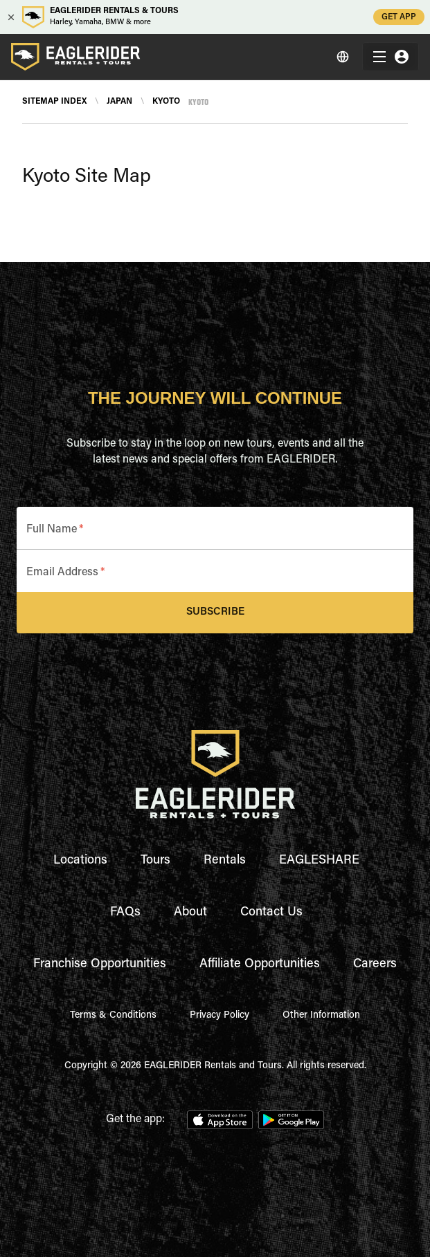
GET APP (398, 17)
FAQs (125, 912)
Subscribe (215, 612)
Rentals (225, 861)
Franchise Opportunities (99, 964)
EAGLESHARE (319, 861)
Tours (155, 861)
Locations (80, 861)
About (190, 912)
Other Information (321, 1016)
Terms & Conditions (113, 1016)
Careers (375, 964)
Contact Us (271, 912)
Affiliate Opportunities (259, 964)
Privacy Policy (219, 1016)
